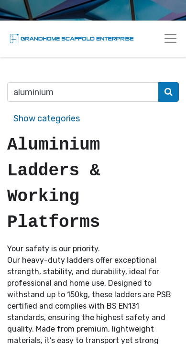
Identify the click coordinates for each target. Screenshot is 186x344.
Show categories (46, 118)
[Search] (168, 92)
